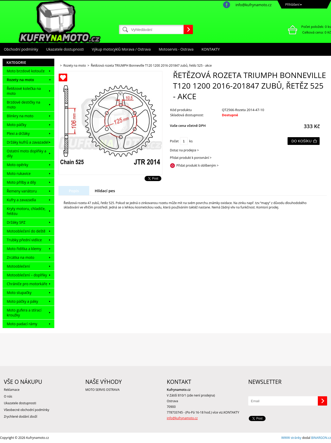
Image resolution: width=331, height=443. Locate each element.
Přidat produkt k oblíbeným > (197, 165)
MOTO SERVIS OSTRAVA (102, 389)
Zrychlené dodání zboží (20, 416)
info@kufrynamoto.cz (254, 4)
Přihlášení (292, 4)
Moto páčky (16, 124)
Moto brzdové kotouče (26, 70)
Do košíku (301, 141)
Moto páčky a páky (22, 301)
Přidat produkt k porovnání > (191, 158)
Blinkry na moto (20, 115)
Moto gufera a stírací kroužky (24, 312)
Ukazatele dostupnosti (65, 49)
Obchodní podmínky (21, 49)
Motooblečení (18, 266)
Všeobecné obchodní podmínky (26, 410)
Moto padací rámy (22, 323)
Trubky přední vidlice (24, 239)
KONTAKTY (210, 49)
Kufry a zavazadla (21, 199)
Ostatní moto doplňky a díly (26, 153)
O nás (8, 396)
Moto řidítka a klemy (24, 248)
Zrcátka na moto (20, 257)
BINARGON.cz (321, 438)
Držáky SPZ (16, 222)
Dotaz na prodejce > (184, 150)
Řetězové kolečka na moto (24, 91)
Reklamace (11, 389)
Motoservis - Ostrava (176, 49)
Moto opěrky (17, 164)
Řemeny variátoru (22, 191)
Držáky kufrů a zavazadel (28, 142)
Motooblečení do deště (26, 231)
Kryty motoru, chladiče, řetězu (26, 211)
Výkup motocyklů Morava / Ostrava (121, 49)
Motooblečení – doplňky (27, 275)
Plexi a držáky (18, 133)
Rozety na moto (20, 79)
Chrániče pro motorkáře (27, 283)
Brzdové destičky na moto (23, 105)
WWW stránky (291, 438)
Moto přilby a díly (21, 182)
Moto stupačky (19, 292)
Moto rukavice (19, 173)
